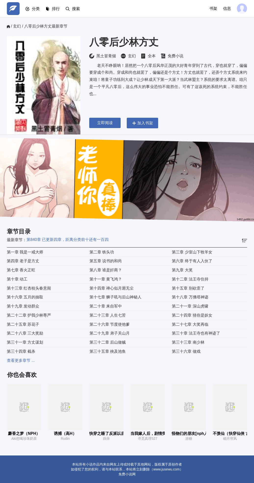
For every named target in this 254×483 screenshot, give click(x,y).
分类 (36, 9)
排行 (56, 9)
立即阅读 (105, 123)
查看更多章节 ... (21, 360)
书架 (213, 8)
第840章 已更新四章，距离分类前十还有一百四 (67, 239)
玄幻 (17, 26)
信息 (227, 8)
